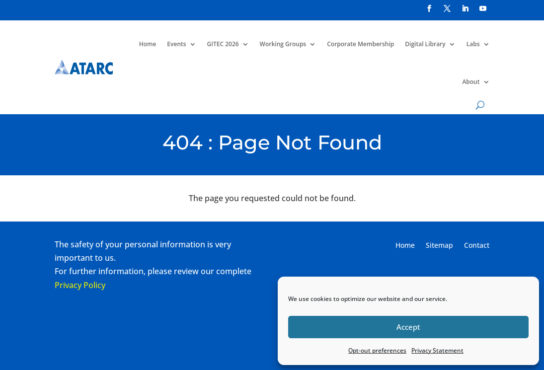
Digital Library (425, 44)
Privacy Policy (80, 285)
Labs (473, 44)
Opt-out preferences (377, 350)
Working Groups (283, 44)
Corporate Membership (360, 44)
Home (147, 44)
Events (176, 44)
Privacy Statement (437, 350)
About (470, 81)
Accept (408, 327)
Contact (476, 246)
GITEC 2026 (223, 44)
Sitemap (439, 246)
